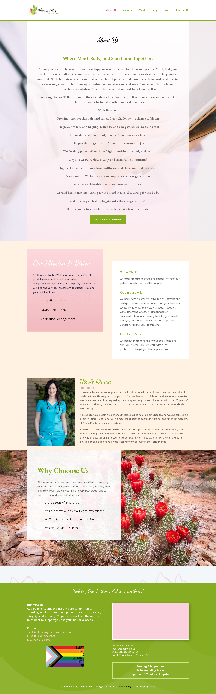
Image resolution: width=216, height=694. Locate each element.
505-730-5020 (46, 636)
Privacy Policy (124, 686)
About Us (111, 10)
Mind (142, 10)
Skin (166, 10)
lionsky (152, 686)
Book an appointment (108, 220)
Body (155, 10)
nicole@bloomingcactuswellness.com (50, 632)
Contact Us (182, 10)
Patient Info (128, 10)
